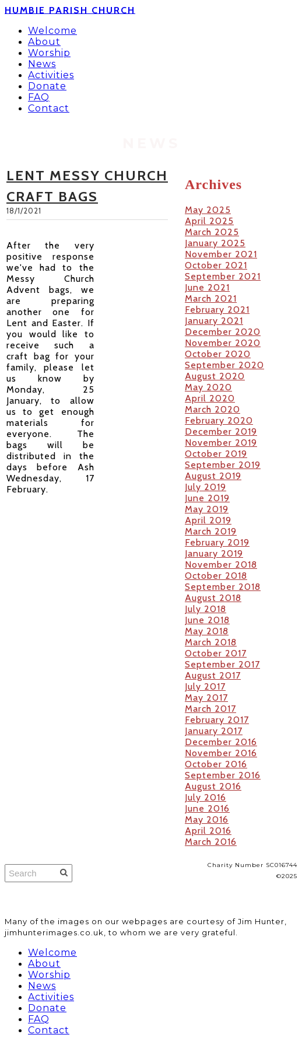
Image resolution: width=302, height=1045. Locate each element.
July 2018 (205, 608)
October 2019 (216, 453)
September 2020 (224, 365)
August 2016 (213, 786)
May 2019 (207, 509)
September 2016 (223, 775)
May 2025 (208, 209)
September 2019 (223, 464)
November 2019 (221, 442)
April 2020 (210, 398)
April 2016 (208, 830)
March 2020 (212, 409)
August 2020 (215, 376)
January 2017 (214, 730)
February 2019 (217, 542)
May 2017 (206, 697)
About (44, 41)
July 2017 (205, 686)
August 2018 (213, 597)
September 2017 (222, 664)
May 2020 (208, 387)
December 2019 (221, 431)
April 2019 (208, 520)
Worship (49, 52)
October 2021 (216, 265)
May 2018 (207, 631)
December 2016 (221, 741)
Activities (51, 75)
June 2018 (207, 619)
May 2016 (207, 819)
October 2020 (218, 353)
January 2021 (214, 320)
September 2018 (223, 586)
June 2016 (207, 808)
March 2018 (211, 642)
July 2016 (205, 797)
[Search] (38, 873)
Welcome (52, 30)
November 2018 (221, 564)
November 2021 (221, 254)
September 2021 (223, 276)
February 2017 (217, 719)
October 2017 (216, 653)
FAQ (39, 97)
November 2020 (223, 342)
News (42, 63)
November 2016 (221, 753)
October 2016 (216, 764)
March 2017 (210, 708)
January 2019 (214, 553)
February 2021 (217, 309)
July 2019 (205, 486)
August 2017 (213, 675)
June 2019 (207, 498)
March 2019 (211, 531)
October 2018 (216, 575)
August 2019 (213, 475)
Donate (47, 86)
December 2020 (223, 331)
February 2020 (219, 420)
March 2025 (212, 231)
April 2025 (209, 220)
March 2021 (211, 298)
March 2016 (211, 841)
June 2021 (207, 287)
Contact (48, 108)
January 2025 (215, 243)
